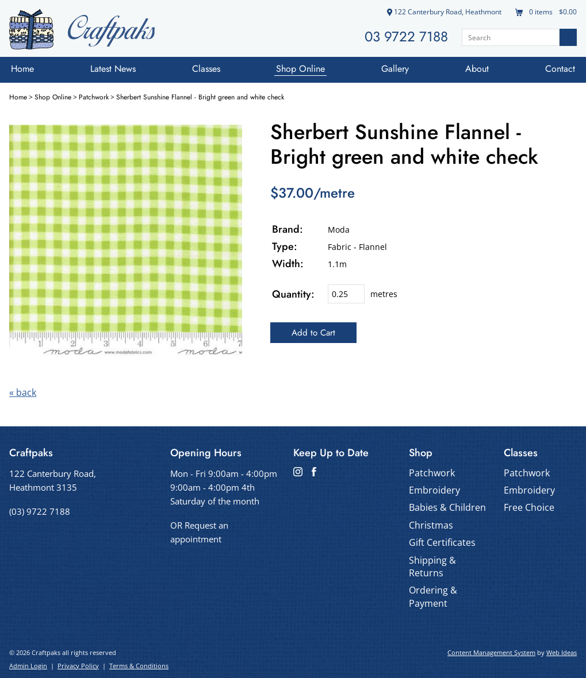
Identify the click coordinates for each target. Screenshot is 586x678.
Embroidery (434, 490)
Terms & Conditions (138, 665)
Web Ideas (561, 652)
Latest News (113, 68)
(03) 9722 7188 (39, 511)
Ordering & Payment (433, 596)
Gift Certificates (442, 542)
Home (22, 68)
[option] (125, 241)
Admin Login (28, 665)
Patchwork (94, 97)
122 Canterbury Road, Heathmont (444, 12)
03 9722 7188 (406, 36)
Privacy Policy (78, 665)
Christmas (431, 525)
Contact (560, 68)
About (477, 68)
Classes (206, 68)
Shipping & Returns (432, 566)
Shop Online (300, 68)
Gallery (395, 68)
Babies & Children (447, 507)
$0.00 (567, 12)
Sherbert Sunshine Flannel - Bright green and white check (200, 97)
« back (22, 392)
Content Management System (491, 652)
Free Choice (529, 507)
